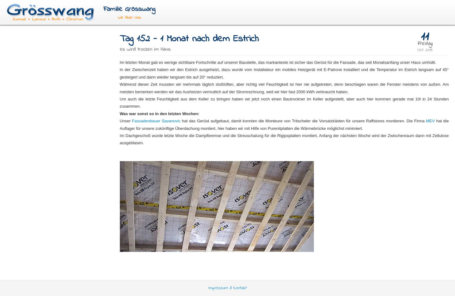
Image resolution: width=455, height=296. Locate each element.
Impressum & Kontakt (227, 288)
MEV (430, 121)
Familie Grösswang (129, 9)
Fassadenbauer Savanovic (156, 121)
